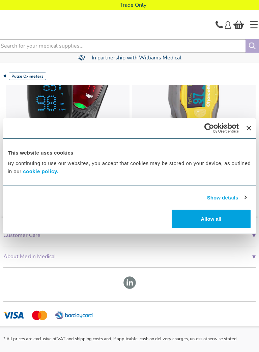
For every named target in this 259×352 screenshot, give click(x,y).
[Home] (254, 24)
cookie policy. (40, 171)
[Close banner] (249, 128)
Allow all (211, 219)
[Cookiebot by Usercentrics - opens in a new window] (209, 128)
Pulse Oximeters (27, 76)
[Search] (252, 46)
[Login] (228, 24)
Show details (222, 197)
